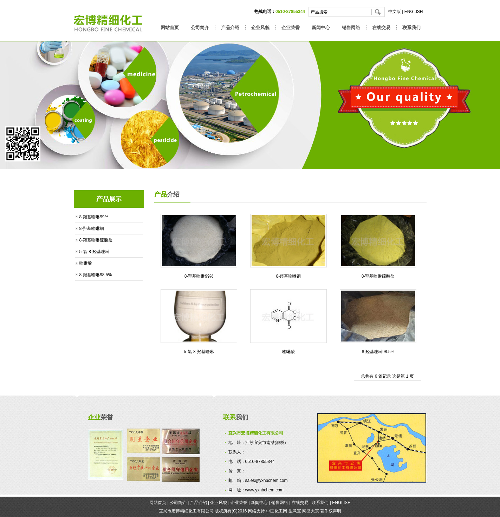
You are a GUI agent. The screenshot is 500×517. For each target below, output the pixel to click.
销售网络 (351, 27)
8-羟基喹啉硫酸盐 (96, 240)
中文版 (394, 11)
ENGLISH (413, 11)
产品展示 (109, 199)
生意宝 (294, 511)
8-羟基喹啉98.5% (95, 274)
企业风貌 (260, 27)
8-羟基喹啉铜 (91, 228)
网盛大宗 (310, 511)
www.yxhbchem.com (264, 490)
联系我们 (411, 27)
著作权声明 (330, 511)
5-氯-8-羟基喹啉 (94, 251)
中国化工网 (276, 511)
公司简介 (200, 27)
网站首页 (170, 27)
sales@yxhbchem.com (266, 480)
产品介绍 (230, 27)
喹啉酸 (85, 263)
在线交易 (381, 27)
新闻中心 (321, 27)
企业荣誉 (290, 27)
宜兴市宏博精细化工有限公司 (186, 511)
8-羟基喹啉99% (94, 216)
